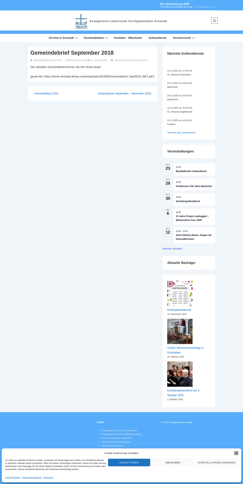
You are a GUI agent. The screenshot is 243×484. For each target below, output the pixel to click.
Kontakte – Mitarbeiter (128, 37)
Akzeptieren (129, 462)
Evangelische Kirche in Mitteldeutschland (122, 434)
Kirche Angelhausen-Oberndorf (117, 438)
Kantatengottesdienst (188, 201)
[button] (236, 453)
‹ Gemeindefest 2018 (45, 93)
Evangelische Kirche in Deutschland (119, 430)
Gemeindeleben (96, 37)
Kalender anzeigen (172, 248)
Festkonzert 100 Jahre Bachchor (194, 186)
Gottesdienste (158, 37)
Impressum (48, 477)
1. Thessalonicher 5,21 (204, 7)
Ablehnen (173, 462)
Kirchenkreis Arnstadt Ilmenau (116, 442)
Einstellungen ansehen (217, 462)
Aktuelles (141, 60)
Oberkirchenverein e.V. (113, 446)
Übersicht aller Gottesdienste (181, 132)
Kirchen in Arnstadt (64, 37)
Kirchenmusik (184, 37)
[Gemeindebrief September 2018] (98, 60)
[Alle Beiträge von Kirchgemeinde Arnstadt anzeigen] (46, 60)
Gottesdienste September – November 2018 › (125, 93)
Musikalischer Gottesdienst (191, 171)
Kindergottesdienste (179, 309)
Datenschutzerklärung (32, 477)
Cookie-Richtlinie (12, 477)
